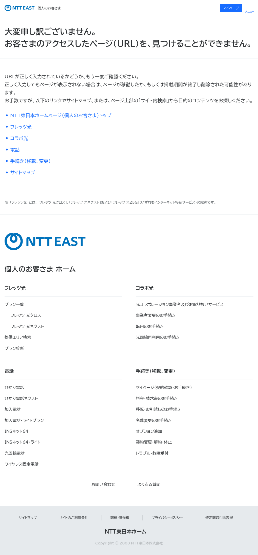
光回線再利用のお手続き (158, 337)
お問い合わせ (103, 484)
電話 (15, 149)
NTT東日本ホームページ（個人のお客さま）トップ (60, 115)
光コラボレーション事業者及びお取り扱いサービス (180, 304)
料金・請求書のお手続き (157, 398)
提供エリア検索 (18, 337)
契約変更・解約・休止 (154, 442)
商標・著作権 (120, 517)
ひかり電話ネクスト (21, 398)
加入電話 (13, 409)
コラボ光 (19, 138)
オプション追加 (149, 431)
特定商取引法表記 (219, 517)
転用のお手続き (150, 326)
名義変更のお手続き (154, 420)
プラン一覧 (14, 304)
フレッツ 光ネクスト (27, 326)
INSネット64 (17, 431)
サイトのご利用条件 (73, 517)
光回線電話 (15, 453)
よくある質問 (149, 484)
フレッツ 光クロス (26, 315)
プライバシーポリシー (167, 517)
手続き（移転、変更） (30, 161)
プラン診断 (14, 348)
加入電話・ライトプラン (24, 420)
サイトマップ (22, 172)
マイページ (231, 8)
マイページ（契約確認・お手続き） (164, 388)
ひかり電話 (14, 388)
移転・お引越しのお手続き (158, 409)
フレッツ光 (21, 127)
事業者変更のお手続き (156, 315)
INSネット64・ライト (23, 442)
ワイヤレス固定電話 (21, 464)
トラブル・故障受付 (152, 453)
